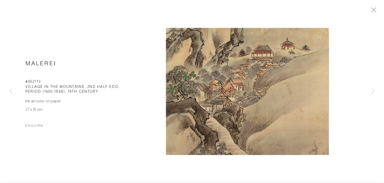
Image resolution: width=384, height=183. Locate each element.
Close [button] (373, 11)
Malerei (40, 65)
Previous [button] (11, 91)
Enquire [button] (34, 127)
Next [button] (373, 91)
